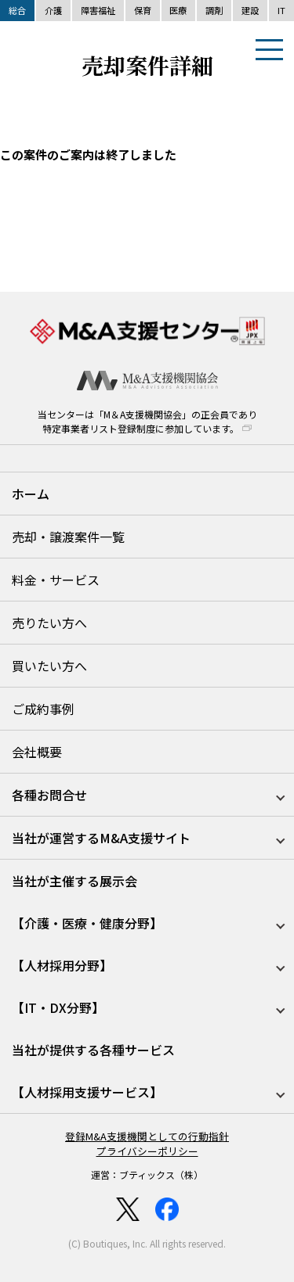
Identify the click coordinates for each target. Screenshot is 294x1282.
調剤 (214, 10)
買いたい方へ (49, 665)
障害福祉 (98, 10)
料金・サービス (56, 579)
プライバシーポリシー (147, 1151)
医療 (178, 10)
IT (281, 10)
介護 (53, 10)
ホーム (30, 493)
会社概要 (37, 751)
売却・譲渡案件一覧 (68, 536)
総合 (17, 10)
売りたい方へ (49, 622)
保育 (142, 10)
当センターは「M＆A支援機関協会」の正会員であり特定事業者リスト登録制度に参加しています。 (147, 421)
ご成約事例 (43, 708)
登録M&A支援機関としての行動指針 (147, 1136)
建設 (250, 10)
